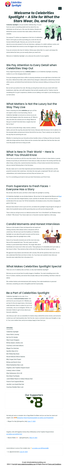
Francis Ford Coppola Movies (15, 381)
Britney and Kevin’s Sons (13, 362)
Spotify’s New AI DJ (12, 351)
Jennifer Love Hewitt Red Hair (15, 384)
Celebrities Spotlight (12, 332)
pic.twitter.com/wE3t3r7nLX (14, 434)
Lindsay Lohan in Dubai (13, 370)
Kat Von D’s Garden (12, 337)
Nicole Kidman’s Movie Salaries (15, 356)
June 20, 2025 (24, 452)
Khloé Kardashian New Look (14, 365)
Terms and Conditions (54, 464)
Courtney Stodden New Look (14, 387)
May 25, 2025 (33, 437)
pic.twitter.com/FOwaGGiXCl (46, 418)
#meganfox (20, 418)
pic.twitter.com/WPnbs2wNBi (40, 448)
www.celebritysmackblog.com (27, 464)
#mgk (25, 418)
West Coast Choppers (12, 340)
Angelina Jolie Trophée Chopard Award (18, 367)
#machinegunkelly (32, 418)
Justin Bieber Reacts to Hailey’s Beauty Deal (19, 379)
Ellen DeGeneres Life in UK (14, 373)
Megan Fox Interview (12, 348)
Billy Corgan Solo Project (13, 359)
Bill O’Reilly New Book (12, 354)
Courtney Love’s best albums (14, 345)
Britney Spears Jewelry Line (14, 343)
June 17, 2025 (32, 421)
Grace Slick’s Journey (12, 334)
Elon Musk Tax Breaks (13, 376)
